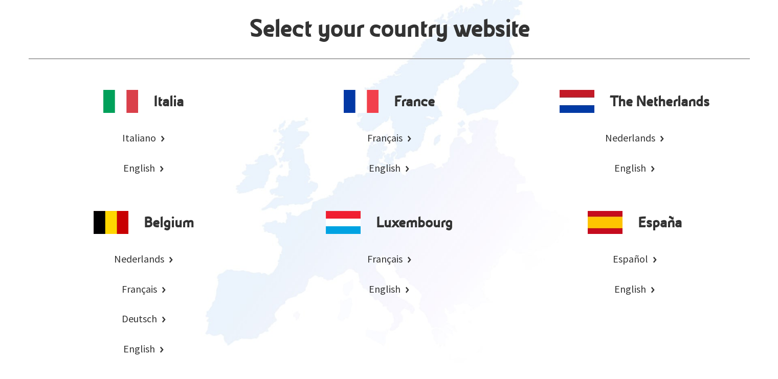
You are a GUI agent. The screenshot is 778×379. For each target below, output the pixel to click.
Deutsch (139, 318)
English (139, 167)
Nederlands (630, 137)
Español (630, 258)
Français (385, 137)
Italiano (139, 137)
